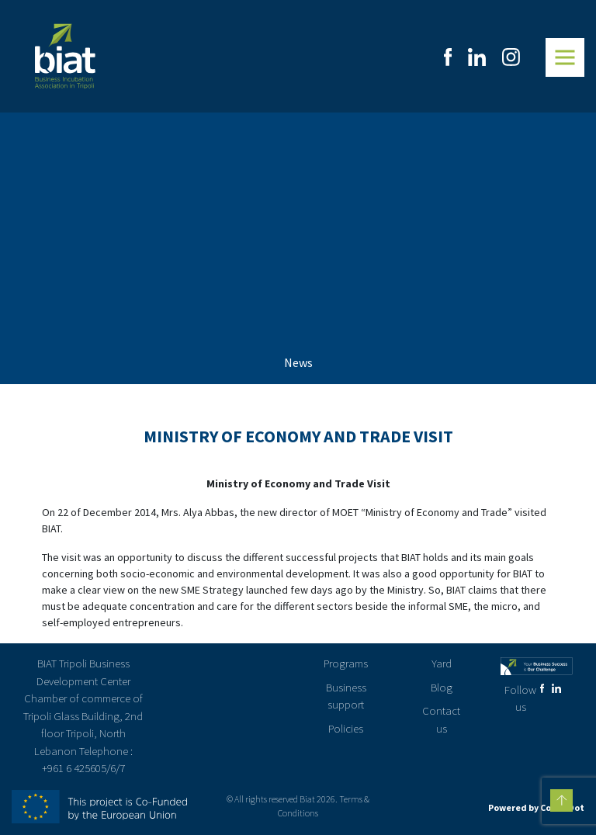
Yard (441, 663)
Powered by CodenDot (536, 807)
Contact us (441, 719)
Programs (346, 663)
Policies (345, 728)
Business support (346, 696)
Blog (441, 687)
